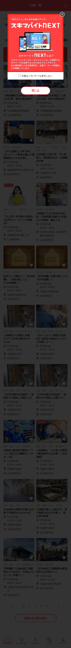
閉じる (35, 90)
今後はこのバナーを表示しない (37, 76)
